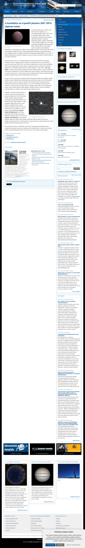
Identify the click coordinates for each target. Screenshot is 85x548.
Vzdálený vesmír (62, 32)
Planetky (58, 523)
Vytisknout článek (49, 20)
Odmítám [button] (60, 545)
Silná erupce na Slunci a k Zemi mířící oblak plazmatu (69, 273)
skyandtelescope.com (12, 137)
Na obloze (30, 11)
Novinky (15, 11)
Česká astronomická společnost (15, 535)
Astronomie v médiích (36, 525)
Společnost (66, 11)
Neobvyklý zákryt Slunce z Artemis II (69, 181)
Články (7, 11)
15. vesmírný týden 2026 (12, 462)
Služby (51, 11)
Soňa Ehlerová (69, 203)
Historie (60, 45)
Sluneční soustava (23, 16)
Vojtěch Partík (69, 389)
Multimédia (61, 37)
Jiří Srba (68, 332)
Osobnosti (61, 40)
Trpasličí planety (15, 181)
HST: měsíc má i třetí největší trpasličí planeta (66, 302)
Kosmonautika (62, 22)
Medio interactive (34, 542)
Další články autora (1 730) (38, 151)
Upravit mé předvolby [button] (73, 545)
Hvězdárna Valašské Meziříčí (18, 142)
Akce (22, 11)
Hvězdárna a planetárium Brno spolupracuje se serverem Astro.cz (41, 535)
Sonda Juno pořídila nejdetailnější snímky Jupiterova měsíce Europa (41, 161)
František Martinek (17, 19)
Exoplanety (61, 29)
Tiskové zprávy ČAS (11, 521)
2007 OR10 (22, 181)
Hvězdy (60, 27)
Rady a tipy (33, 523)
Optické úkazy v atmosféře (62, 525)
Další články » (76, 440)
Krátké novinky (63, 176)
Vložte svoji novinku (76, 175)
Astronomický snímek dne (66, 77)
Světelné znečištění (63, 35)
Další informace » (22, 510)
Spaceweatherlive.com (63, 267)
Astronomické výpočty (36, 521)
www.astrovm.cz (19, 175)
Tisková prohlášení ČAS (12, 518)
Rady (57, 11)
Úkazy (59, 19)
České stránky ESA (10, 528)
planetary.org (10, 135)
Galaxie (58, 521)
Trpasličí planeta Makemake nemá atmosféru (68, 334)
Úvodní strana (8, 16)
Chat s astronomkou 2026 (65, 204)
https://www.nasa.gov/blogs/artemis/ (67, 239)
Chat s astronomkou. (71, 211)
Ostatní (60, 42)
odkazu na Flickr (76, 196)
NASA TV (8, 530)
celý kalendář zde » (74, 160)
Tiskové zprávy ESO (11, 525)
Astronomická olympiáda (12, 523)
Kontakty (77, 11)
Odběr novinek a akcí (64, 164)
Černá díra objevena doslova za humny (41, 152)
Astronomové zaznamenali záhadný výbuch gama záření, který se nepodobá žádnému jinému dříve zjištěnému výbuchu (68, 393)
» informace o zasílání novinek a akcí (67, 171)
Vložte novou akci (77, 129)
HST (10, 181)
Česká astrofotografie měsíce (67, 102)
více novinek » (76, 291)
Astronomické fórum (36, 530)
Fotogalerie (42, 11)
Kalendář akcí (62, 130)
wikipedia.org (10, 138)
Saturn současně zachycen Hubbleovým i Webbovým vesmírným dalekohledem (69, 373)
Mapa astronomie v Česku (37, 528)
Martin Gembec (69, 179)
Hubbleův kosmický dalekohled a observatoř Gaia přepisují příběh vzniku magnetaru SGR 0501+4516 (68, 423)
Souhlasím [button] (50, 545)
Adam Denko (69, 420)
